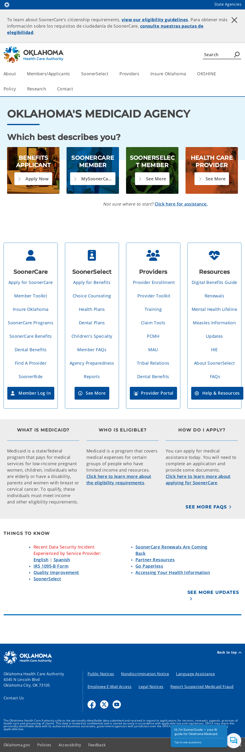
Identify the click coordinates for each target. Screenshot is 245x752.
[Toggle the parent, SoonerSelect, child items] (109, 73)
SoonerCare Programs (30, 322)
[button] (33, 178)
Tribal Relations (153, 363)
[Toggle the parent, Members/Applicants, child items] (71, 73)
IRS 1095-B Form (51, 566)
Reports (92, 376)
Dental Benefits (30, 349)
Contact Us (14, 698)
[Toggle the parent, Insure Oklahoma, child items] (187, 73)
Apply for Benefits (91, 282)
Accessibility (70, 745)
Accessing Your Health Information (172, 572)
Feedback (97, 745)
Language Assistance (195, 673)
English (41, 559)
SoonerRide (30, 376)
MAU (153, 349)
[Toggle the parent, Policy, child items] (17, 88)
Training (153, 309)
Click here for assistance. (181, 204)
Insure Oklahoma (30, 309)
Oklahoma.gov (17, 745)
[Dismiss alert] (234, 20)
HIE (214, 349)
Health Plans (92, 309)
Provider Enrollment (154, 282)
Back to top (229, 652)
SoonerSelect (47, 579)
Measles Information (214, 322)
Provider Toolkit (153, 296)
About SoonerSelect (214, 363)
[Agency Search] (236, 54)
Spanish (62, 559)
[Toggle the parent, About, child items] (17, 73)
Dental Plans (92, 322)
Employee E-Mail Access (109, 686)
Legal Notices (151, 686)
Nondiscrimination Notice (145, 673)
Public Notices (101, 673)
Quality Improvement (56, 572)
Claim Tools (153, 322)
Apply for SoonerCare (30, 282)
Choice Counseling (92, 296)
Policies (44, 745)
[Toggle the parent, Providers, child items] (140, 73)
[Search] (222, 54)
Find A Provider (30, 363)
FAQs (215, 376)
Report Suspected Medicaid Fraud (201, 686)
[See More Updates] (214, 595)
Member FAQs (91, 349)
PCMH (153, 336)
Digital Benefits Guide (214, 282)
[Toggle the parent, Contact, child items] (74, 88)
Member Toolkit (30, 296)
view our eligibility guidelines (155, 19)
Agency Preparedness (92, 363)
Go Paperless (149, 566)
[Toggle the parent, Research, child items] (47, 88)
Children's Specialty (92, 336)
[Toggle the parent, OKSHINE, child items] (217, 73)
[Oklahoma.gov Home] (7, 4)
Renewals (214, 296)
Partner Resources (155, 559)
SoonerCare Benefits (30, 336)
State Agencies (227, 4)
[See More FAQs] (209, 507)
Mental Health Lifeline (214, 309)
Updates (214, 336)
